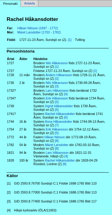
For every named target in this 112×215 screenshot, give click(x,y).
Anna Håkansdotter (58, 121)
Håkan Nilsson (55, 137)
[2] (57, 78)
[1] (69, 40)
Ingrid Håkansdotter (59, 106)
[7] (57, 125)
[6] (65, 117)
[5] (57, 102)
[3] (57, 86)
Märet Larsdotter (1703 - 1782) (39, 32)
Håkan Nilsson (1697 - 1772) (37, 28)
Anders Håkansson (58, 75)
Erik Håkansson (57, 98)
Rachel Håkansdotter (60, 114)
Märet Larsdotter (56, 145)
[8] (57, 140)
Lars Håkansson (57, 90)
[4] (65, 94)
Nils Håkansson (57, 63)
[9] (64, 164)
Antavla (29, 3)
